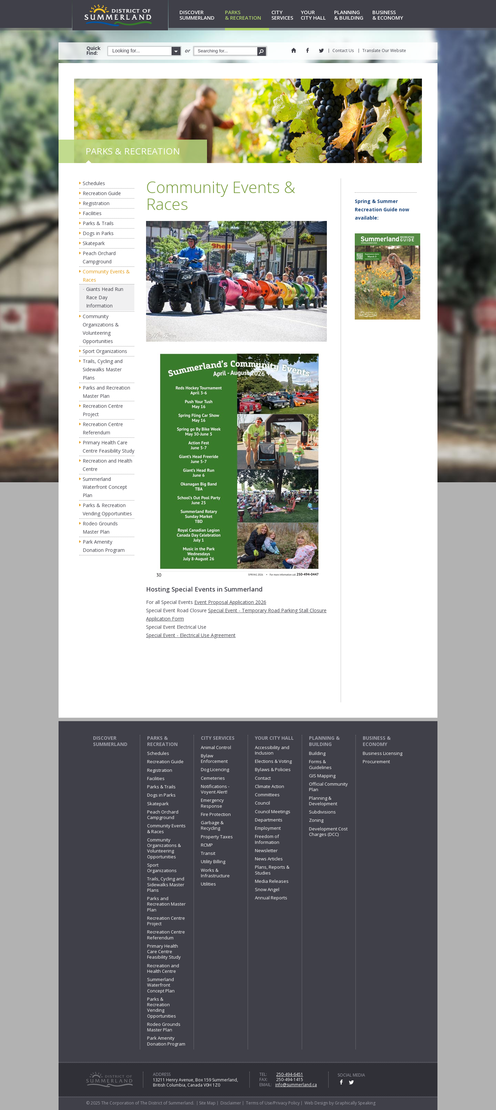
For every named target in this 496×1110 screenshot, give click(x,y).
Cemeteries (213, 778)
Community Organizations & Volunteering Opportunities (101, 328)
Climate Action (269, 786)
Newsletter (266, 850)
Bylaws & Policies (273, 769)
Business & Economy (377, 741)
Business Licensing (382, 753)
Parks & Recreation (162, 741)
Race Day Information (99, 301)
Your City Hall (274, 738)
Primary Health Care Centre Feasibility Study (108, 446)
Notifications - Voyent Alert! (215, 789)
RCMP (207, 845)
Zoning (316, 820)
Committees (267, 794)
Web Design (316, 1103)
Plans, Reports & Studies (272, 870)
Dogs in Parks (98, 233)
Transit (208, 853)
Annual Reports (271, 898)
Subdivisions (322, 812)
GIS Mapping (322, 776)
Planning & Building (324, 741)
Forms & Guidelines (320, 764)
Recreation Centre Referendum (103, 428)
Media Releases (272, 881)
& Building (352, 15)
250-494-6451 (289, 1074)
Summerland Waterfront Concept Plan (105, 487)
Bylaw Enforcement (214, 758)
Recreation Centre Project (103, 410)
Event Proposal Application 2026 (230, 602)
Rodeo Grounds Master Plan (100, 527)
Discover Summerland (110, 741)
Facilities (92, 213)
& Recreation (247, 15)
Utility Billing (213, 861)
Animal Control (216, 747)
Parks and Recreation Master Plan (106, 391)
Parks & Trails (98, 223)
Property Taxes (217, 837)
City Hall (316, 15)
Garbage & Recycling (212, 825)
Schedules (94, 183)
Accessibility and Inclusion (272, 750)
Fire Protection (216, 814)
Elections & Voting (273, 761)
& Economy (391, 15)
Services (284, 15)
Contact (263, 778)
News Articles (269, 859)
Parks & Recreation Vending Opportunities (107, 509)
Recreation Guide (102, 193)
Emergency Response (212, 803)
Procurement (376, 761)
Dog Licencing (215, 769)
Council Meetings (272, 811)
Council (262, 803)
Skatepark (94, 243)
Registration (96, 203)
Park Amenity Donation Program (104, 545)
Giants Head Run (104, 289)
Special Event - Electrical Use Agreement (191, 635)
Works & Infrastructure (215, 873)
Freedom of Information (267, 839)
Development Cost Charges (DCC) (328, 831)
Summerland (201, 15)
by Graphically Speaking (351, 1103)
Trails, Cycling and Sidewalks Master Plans (103, 369)
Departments (268, 820)
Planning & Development (323, 801)
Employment (268, 828)
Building (317, 753)
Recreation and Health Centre (107, 464)
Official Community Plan (328, 787)
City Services (218, 738)
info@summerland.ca (296, 1085)
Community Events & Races (106, 275)
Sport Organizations (105, 351)
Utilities (208, 884)
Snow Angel (267, 889)
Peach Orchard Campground (99, 257)
